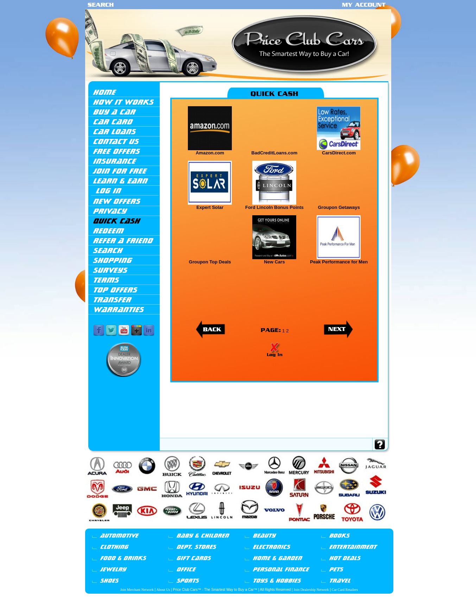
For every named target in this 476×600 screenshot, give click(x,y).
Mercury (279, 526)
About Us (163, 590)
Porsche (313, 526)
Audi (113, 526)
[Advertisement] (274, 419)
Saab (320, 526)
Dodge (160, 526)
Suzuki (347, 526)
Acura (104, 525)
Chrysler (152, 526)
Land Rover (227, 526)
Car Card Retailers (345, 590)
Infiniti (195, 526)
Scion (333, 526)
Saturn (326, 526)
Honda (179, 526)
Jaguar (208, 526)
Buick (125, 526)
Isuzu (201, 526)
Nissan (297, 526)
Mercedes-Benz (267, 526)
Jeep (214, 526)
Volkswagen (364, 526)
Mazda (251, 526)
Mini (257, 526)
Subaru (340, 526)
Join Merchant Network (137, 590)
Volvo (373, 526)
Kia (219, 526)
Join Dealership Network (311, 590)
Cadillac (133, 526)
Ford (166, 526)
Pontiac (305, 526)
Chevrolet (143, 526)
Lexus (236, 526)
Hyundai (186, 526)
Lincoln (243, 526)
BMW (119, 526)
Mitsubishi (288, 526)
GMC (172, 526)
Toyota (355, 526)
